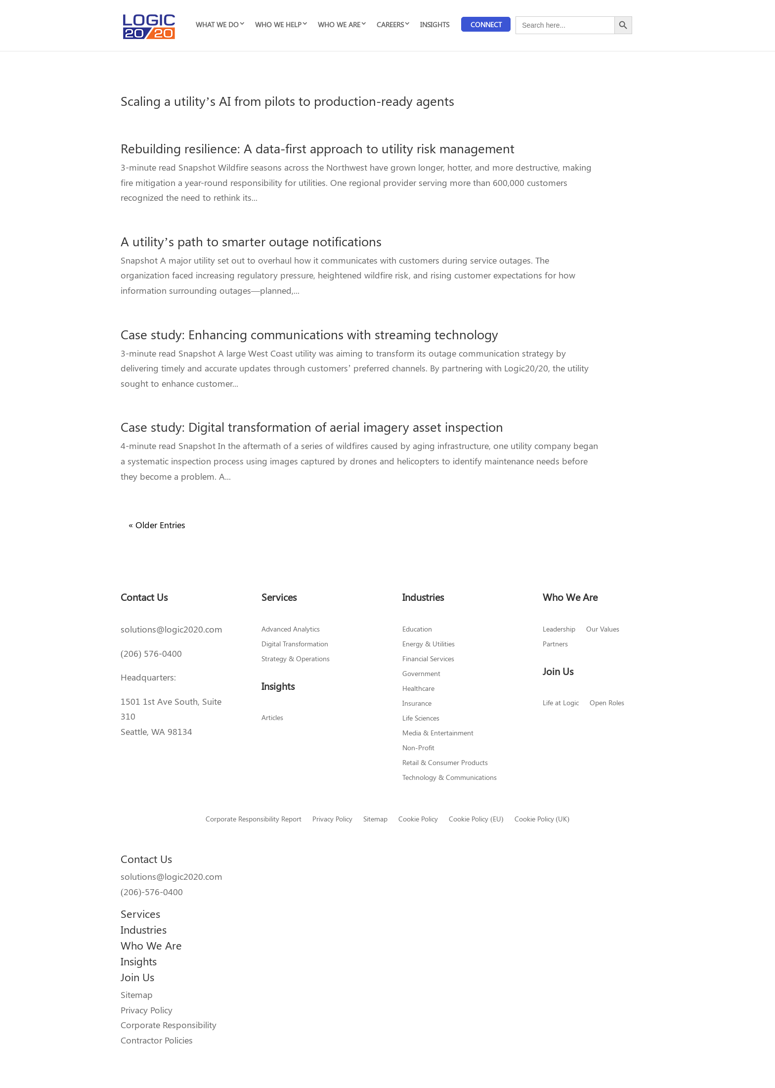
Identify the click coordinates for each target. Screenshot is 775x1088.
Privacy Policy (332, 819)
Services (140, 913)
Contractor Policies (157, 1040)
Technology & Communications (449, 778)
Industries (144, 929)
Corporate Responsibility (168, 1025)
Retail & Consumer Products (445, 763)
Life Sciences (420, 719)
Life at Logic (561, 703)
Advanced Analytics (290, 630)
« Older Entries (157, 525)
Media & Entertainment (438, 733)
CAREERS (390, 24)
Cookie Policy (418, 819)
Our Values (602, 630)
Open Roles (607, 703)
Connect (486, 24)
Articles (272, 718)
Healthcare (418, 689)
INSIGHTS (434, 24)
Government (421, 674)
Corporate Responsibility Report (253, 819)
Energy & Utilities (428, 644)
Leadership (559, 630)
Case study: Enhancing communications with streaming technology (309, 334)
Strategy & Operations (295, 659)
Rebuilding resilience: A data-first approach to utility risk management (318, 148)
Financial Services (428, 659)
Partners (555, 644)
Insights (139, 960)
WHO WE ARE (339, 24)
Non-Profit (418, 748)
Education (417, 630)
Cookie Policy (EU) (476, 819)
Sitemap (375, 819)
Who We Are (151, 945)
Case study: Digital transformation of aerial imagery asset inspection (312, 426)
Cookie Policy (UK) (542, 819)
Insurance (416, 704)
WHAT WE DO (217, 24)
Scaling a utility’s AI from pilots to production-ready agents (287, 100)
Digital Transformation (294, 644)
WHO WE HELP (278, 24)
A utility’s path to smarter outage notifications (251, 241)
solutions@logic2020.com (171, 629)
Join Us (137, 976)
